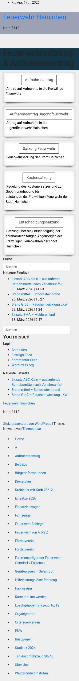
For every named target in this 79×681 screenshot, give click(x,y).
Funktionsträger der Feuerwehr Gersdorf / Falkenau (38, 560)
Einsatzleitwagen (27, 507)
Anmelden (19, 350)
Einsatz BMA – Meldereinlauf (33, 315)
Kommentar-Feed (24, 360)
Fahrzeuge (23, 515)
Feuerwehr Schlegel (29, 524)
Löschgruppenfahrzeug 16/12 (37, 605)
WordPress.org (23, 365)
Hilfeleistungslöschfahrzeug (36, 580)
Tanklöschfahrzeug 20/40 (34, 656)
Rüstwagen (23, 639)
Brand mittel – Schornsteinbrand (36, 294)
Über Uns (22, 665)
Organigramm (25, 614)
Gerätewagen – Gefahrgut (34, 571)
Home (19, 439)
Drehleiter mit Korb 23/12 (34, 490)
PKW (18, 631)
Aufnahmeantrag (27, 456)
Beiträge (21, 464)
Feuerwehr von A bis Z (31, 532)
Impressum (23, 588)
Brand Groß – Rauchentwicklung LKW (40, 304)
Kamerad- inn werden (31, 597)
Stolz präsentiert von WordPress (27, 424)
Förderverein (24, 541)
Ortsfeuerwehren (27, 622)
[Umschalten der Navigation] (43, 41)
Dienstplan (23, 481)
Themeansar (31, 429)
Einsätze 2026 (25, 498)
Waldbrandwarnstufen (31, 673)
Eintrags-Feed (22, 355)
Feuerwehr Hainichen (34, 17)
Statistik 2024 (25, 648)
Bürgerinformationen (30, 473)
